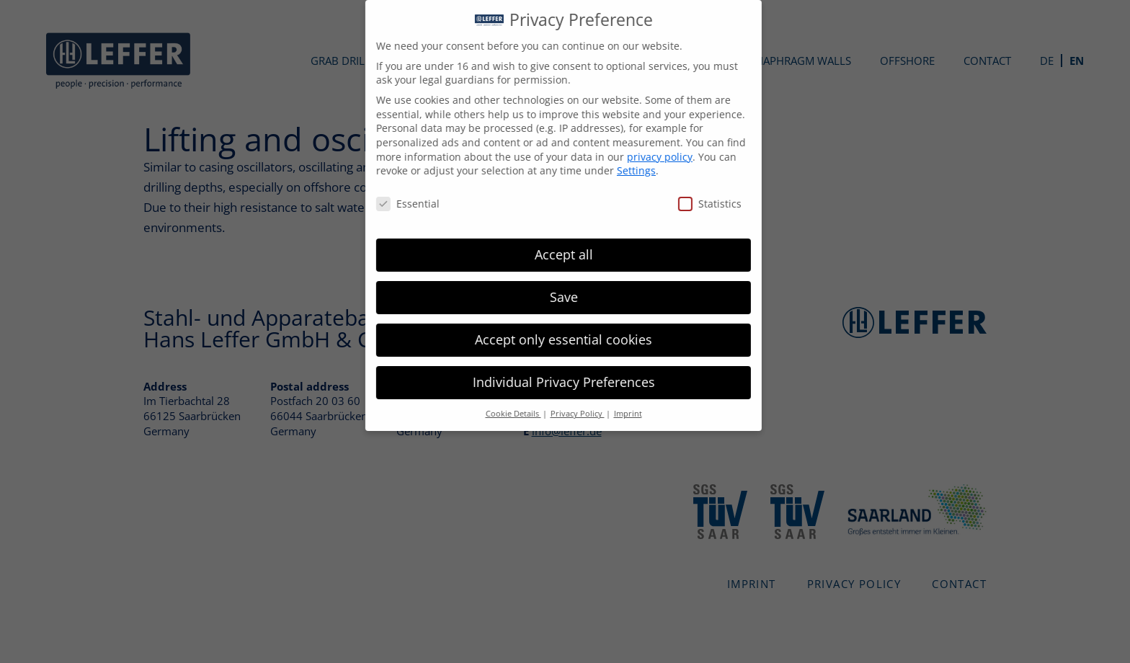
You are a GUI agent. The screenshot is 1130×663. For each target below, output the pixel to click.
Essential (398, 203)
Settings (626, 170)
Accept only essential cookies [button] (553, 339)
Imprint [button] (618, 414)
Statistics (699, 203)
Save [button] (554, 297)
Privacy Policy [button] (567, 414)
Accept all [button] (554, 254)
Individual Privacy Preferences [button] (554, 382)
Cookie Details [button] (503, 414)
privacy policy (649, 157)
